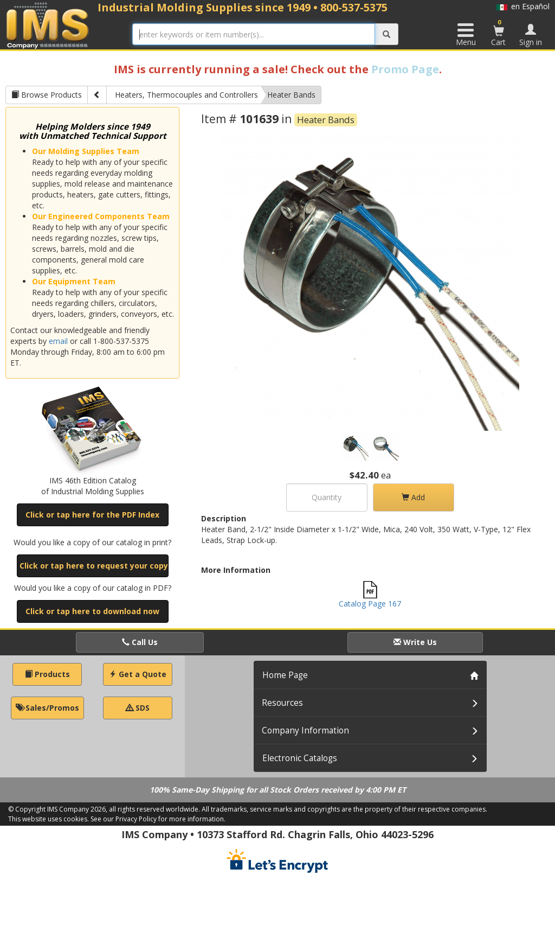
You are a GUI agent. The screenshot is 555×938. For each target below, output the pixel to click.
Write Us (415, 642)
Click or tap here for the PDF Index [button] (92, 514)
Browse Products (46, 95)
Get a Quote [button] (137, 674)
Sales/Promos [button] (47, 708)
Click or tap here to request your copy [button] (94, 565)
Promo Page (405, 69)
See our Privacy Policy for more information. (158, 819)
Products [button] (47, 674)
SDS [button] (138, 708)
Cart (498, 32)
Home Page (285, 675)
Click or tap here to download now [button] (92, 611)
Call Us (140, 642)
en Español (523, 6)
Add (413, 497)
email (58, 341)
